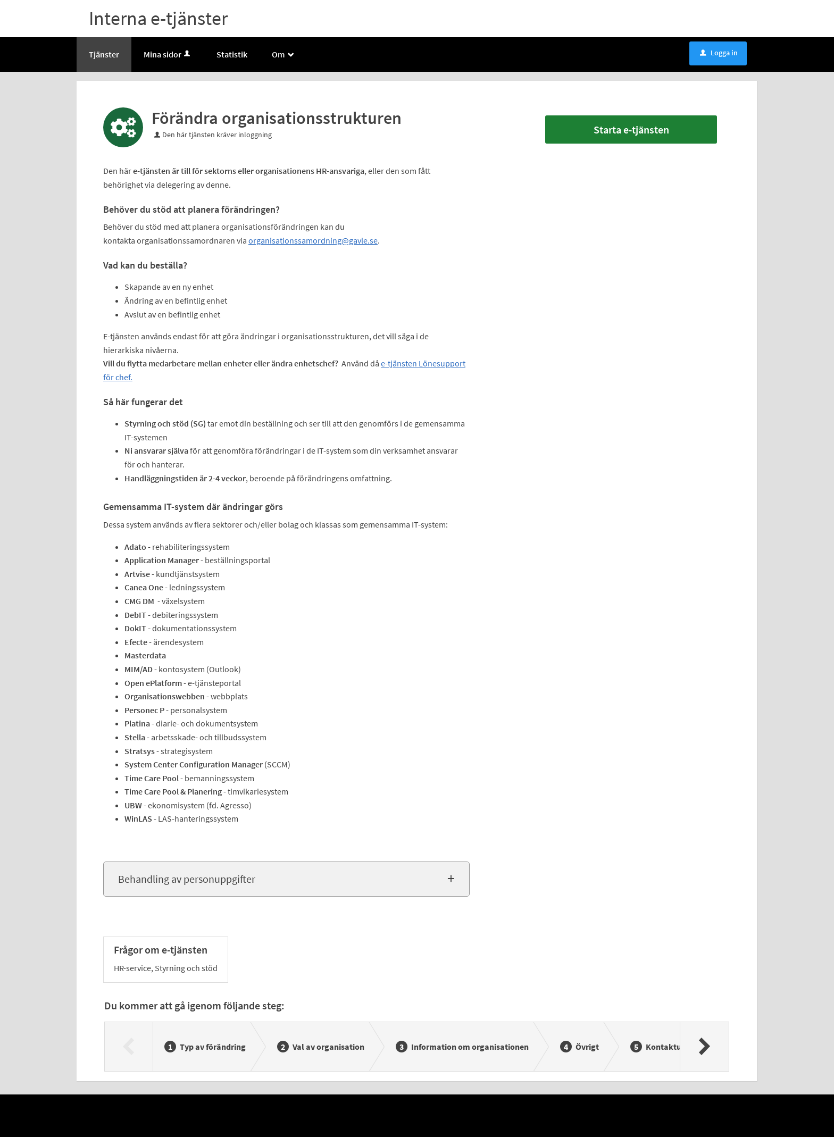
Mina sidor (168, 54)
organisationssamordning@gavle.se (313, 240)
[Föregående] (129, 1046)
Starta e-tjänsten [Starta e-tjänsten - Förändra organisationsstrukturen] (631, 129)
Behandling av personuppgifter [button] (186, 878)
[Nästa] (704, 1046)
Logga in (719, 52)
